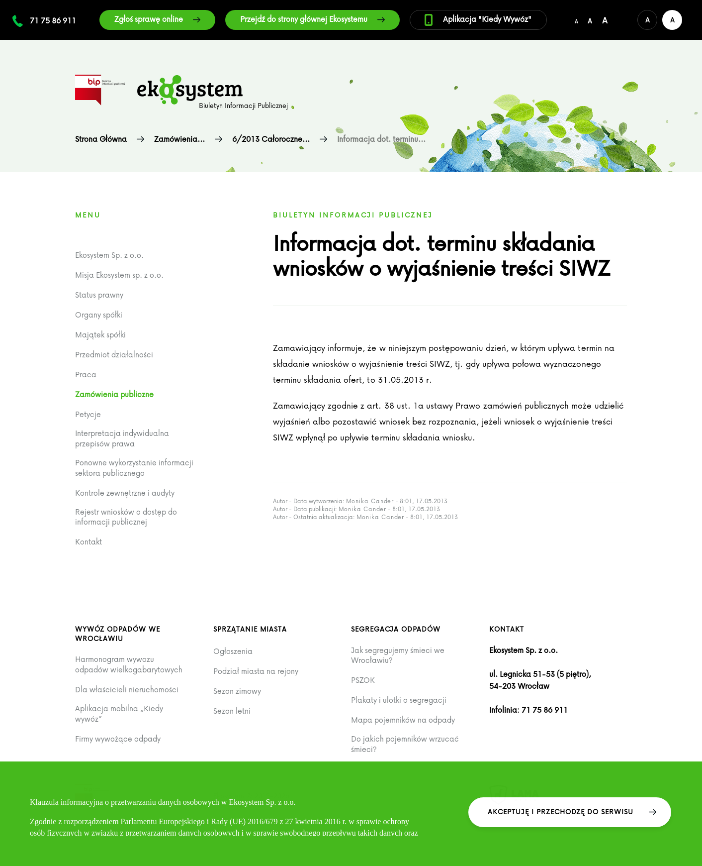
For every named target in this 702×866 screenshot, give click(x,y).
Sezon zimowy (237, 691)
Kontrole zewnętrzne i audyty (125, 493)
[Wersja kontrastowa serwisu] (672, 20)
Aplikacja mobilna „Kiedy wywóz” (119, 713)
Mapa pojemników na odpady (403, 720)
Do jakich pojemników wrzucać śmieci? (405, 744)
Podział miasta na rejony (255, 671)
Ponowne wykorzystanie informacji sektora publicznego (134, 467)
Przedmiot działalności (114, 354)
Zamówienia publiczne (114, 394)
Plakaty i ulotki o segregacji (398, 700)
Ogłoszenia (233, 651)
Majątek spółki (100, 334)
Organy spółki (98, 315)
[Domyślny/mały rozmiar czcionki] (576, 20)
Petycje (88, 414)
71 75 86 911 (53, 20)
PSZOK (363, 680)
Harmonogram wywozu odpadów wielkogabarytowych (128, 664)
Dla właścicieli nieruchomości (126, 689)
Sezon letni (232, 711)
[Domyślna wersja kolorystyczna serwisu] (647, 20)
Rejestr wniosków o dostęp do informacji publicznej (126, 517)
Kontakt (88, 542)
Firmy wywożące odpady (118, 739)
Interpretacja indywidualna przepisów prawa (122, 438)
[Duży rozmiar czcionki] (605, 20)
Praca (85, 374)
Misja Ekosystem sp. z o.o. (119, 275)
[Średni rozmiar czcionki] (590, 20)
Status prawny (99, 295)
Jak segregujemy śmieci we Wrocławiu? (397, 655)
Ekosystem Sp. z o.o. (109, 255)
